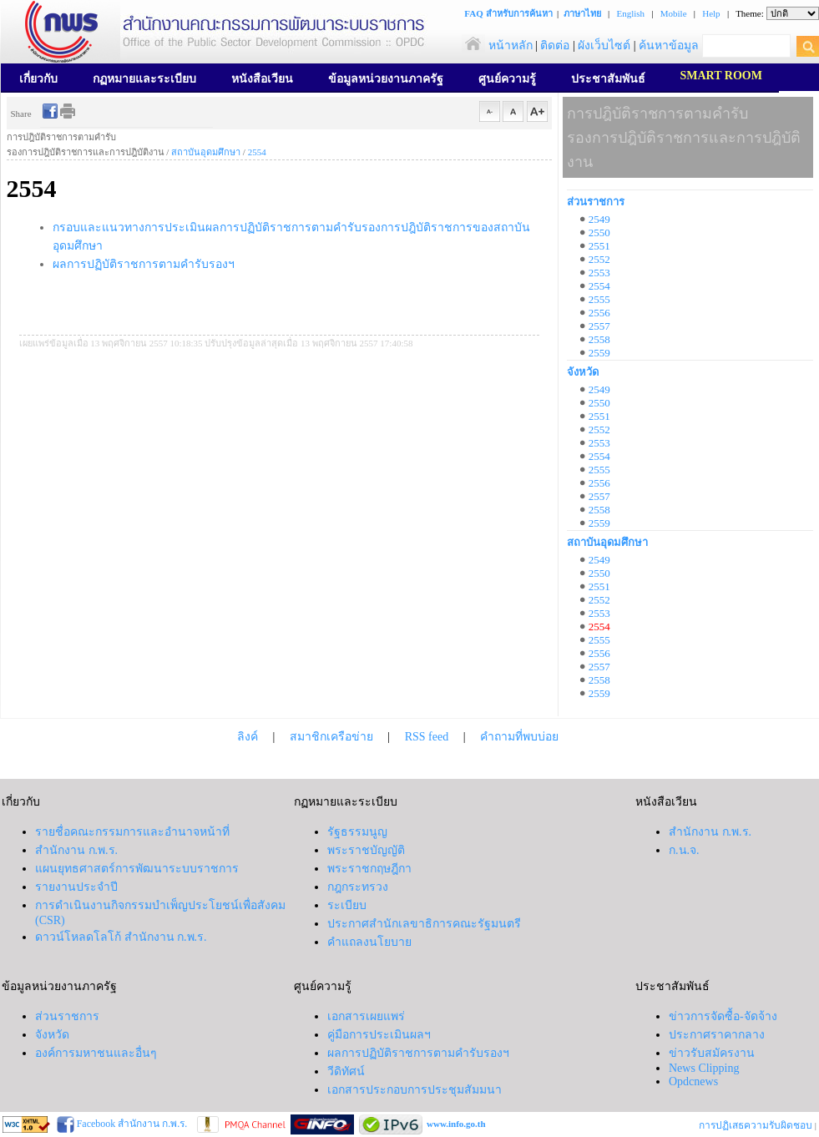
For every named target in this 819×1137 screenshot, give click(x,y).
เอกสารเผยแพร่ (366, 1016)
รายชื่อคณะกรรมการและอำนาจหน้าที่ (132, 832)
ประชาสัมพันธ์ (608, 79)
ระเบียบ (347, 905)
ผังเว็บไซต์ (604, 45)
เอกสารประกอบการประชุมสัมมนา (414, 1090)
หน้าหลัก (497, 45)
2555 (599, 299)
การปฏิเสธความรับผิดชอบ (755, 1125)
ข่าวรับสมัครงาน (712, 1053)
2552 (599, 259)
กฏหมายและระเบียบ (144, 79)
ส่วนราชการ (595, 201)
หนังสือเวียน (262, 79)
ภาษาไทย (582, 13)
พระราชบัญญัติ (366, 850)
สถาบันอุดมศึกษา (205, 152)
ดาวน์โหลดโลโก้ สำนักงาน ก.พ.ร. (121, 937)
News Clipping (704, 1068)
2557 (599, 326)
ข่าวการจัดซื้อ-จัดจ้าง (723, 1016)
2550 (599, 232)
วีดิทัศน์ (346, 1071)
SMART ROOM (721, 75)
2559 (599, 352)
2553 (599, 272)
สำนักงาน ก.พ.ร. (76, 850)
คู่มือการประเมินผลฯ (379, 1034)
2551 (599, 246)
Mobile (673, 13)
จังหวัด (583, 372)
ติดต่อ (554, 45)
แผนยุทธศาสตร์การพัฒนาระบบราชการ (137, 868)
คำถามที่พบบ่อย (519, 736)
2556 (599, 312)
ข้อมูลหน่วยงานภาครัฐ (385, 79)
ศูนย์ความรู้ (507, 79)
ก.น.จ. (684, 850)
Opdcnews (693, 1081)
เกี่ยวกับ (38, 79)
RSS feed (427, 736)
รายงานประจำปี (76, 887)
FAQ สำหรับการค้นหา (508, 13)
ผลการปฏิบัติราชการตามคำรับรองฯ (144, 264)
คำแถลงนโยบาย (369, 942)
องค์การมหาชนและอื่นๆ (96, 1053)
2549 (599, 219)
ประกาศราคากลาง (717, 1034)
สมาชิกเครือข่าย (331, 736)
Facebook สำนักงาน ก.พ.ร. (131, 1123)
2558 (599, 339)
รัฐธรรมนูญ (357, 832)
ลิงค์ (247, 736)
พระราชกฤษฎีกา (369, 868)
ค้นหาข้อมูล (669, 45)
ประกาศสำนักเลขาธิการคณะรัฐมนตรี (424, 923)
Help (711, 13)
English (630, 13)
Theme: (750, 13)
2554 (257, 152)
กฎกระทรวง (357, 887)
